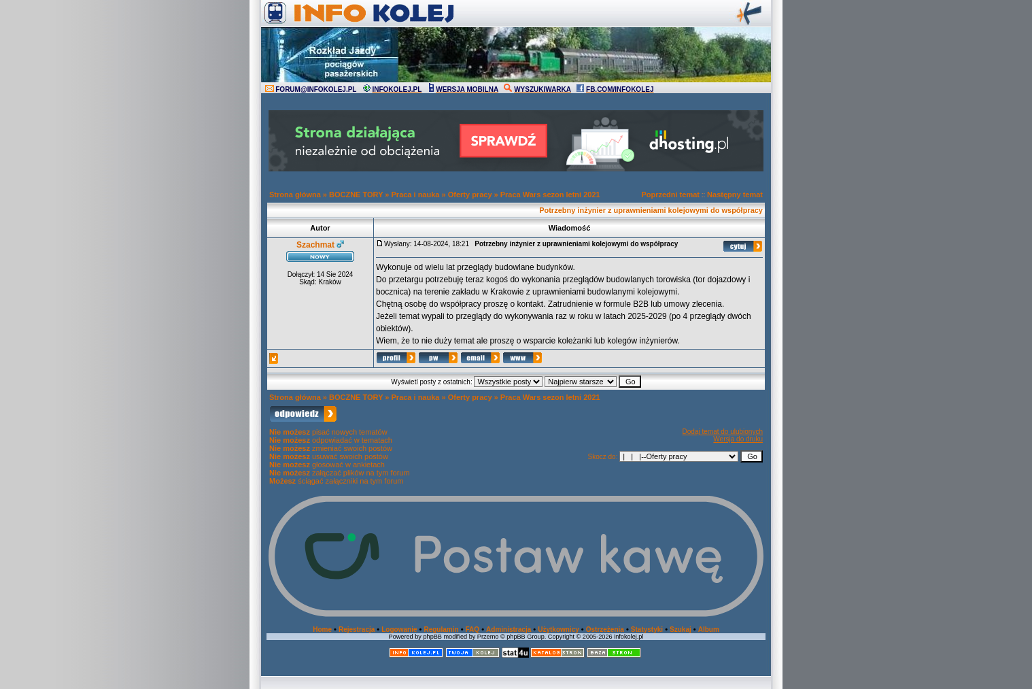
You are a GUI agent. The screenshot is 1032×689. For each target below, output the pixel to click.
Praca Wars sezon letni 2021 (550, 194)
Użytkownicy (558, 629)
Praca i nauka (416, 194)
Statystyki (647, 629)
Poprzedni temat (670, 194)
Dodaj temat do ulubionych (723, 431)
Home (322, 629)
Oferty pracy (470, 194)
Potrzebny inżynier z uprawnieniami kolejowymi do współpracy (651, 210)
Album (708, 629)
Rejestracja (357, 629)
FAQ (473, 629)
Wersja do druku (738, 439)
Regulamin (441, 629)
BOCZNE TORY (356, 194)
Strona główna (295, 194)
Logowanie (399, 629)
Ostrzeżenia (605, 629)
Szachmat (315, 245)
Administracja (508, 629)
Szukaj (680, 629)
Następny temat (735, 194)
